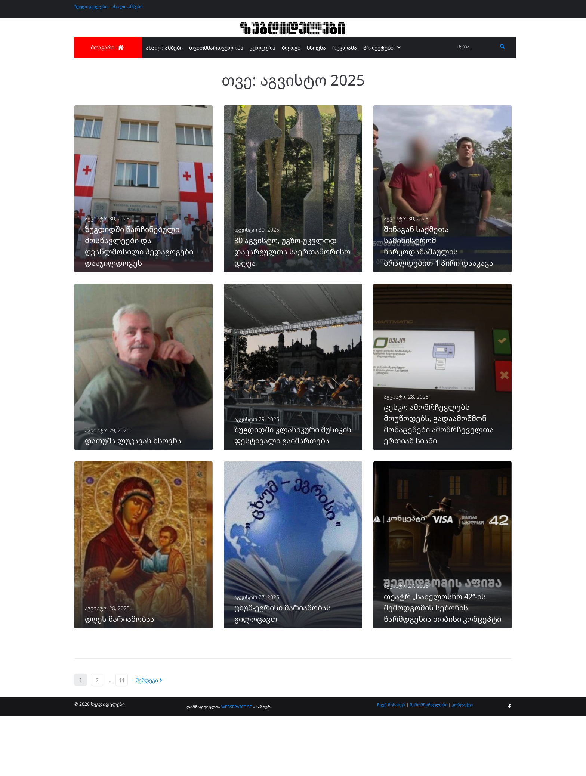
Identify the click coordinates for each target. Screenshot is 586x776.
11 (122, 739)
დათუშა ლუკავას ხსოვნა (133, 481)
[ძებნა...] (475, 47)
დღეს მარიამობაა (119, 679)
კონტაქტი (462, 764)
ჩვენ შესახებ (391, 764)
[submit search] (502, 46)
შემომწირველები (428, 764)
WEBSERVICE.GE (236, 766)
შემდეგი (149, 739)
